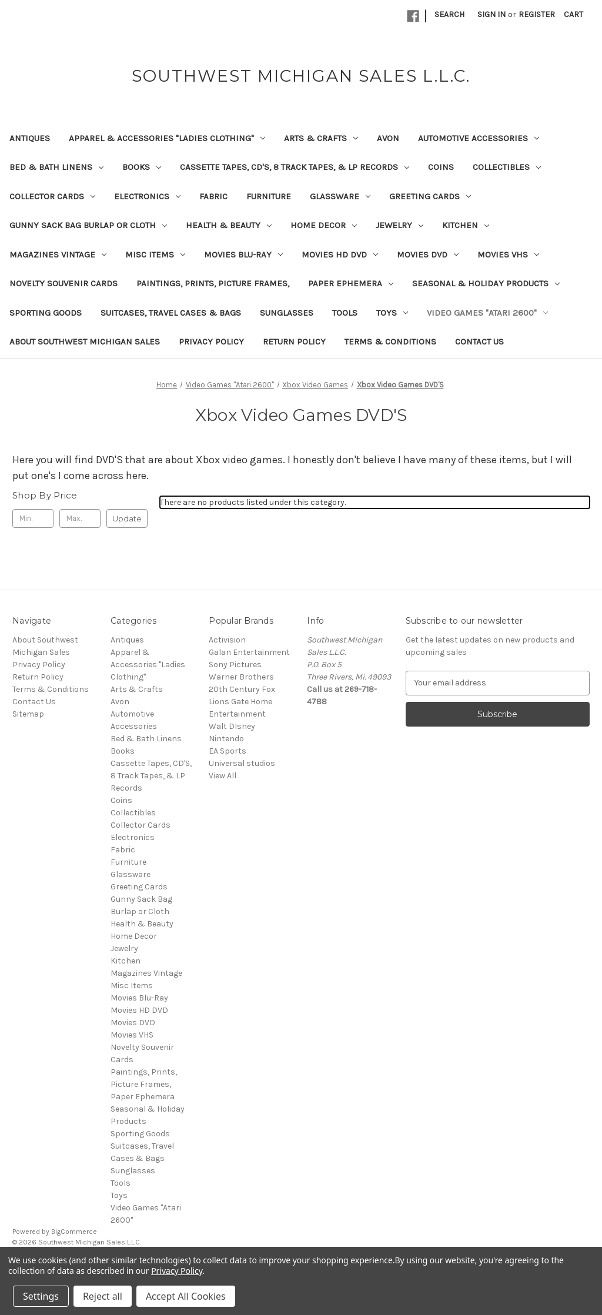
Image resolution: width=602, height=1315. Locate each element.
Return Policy (294, 341)
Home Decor (323, 225)
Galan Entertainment (249, 652)
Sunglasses (286, 312)
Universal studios (242, 763)
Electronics (147, 196)
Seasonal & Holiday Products (486, 283)
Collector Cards (52, 196)
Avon (388, 138)
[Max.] (80, 518)
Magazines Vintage (57, 254)
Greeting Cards (430, 196)
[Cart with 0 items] (573, 14)
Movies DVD (428, 254)
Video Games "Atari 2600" (487, 312)
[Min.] (32, 518)
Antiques (29, 138)
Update (127, 518)
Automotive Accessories (478, 138)
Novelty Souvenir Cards (63, 283)
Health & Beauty (229, 225)
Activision (227, 640)
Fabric (213, 196)
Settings (41, 1296)
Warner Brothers (241, 677)
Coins (441, 167)
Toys (392, 312)
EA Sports (227, 751)
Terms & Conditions (390, 341)
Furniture (268, 196)
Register (537, 14)
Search (449, 14)
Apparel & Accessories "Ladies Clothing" (167, 138)
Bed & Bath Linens (56, 167)
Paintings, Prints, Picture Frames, (212, 283)
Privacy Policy (211, 341)
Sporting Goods (45, 312)
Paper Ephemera (350, 283)
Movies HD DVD (340, 254)
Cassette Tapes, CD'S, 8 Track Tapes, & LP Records (294, 167)
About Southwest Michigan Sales (84, 341)
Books (141, 167)
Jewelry (399, 225)
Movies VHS (508, 254)
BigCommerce (74, 1231)
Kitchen (465, 225)
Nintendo (226, 739)
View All (222, 776)
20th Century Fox (242, 689)
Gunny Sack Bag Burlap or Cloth (88, 225)
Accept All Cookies (186, 1296)
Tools (344, 312)
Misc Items (155, 254)
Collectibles (507, 167)
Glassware (340, 196)
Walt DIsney (232, 726)
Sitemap (28, 714)
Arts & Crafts (321, 138)
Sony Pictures (235, 665)
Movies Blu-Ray (243, 254)
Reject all (102, 1296)
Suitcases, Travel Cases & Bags (171, 312)
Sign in (491, 14)
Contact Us (479, 341)
